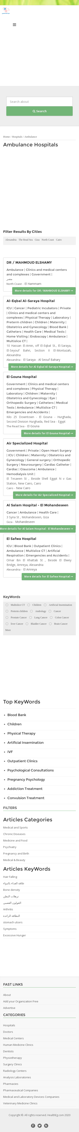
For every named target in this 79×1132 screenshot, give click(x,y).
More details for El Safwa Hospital (48, 576)
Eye (52, 398)
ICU (9, 308)
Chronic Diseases (14, 834)
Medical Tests (54, 331)
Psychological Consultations (30, 770)
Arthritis (8, 909)
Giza (37, 239)
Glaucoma (27, 469)
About (7, 995)
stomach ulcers (13, 922)
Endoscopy (38, 336)
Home (6, 136)
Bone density (11, 890)
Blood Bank (58, 327)
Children (41, 322)
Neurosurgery (31, 464)
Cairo (59, 239)
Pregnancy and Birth (16, 853)
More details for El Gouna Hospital (48, 433)
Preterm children (19, 322)
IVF (10, 752)
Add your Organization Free (20, 1001)
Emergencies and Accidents (27, 412)
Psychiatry (9, 847)
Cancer (19, 308)
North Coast (48, 239)
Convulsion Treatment (25, 798)
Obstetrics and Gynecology (27, 327)
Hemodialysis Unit (20, 474)
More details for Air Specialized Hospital (44, 495)
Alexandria (10, 239)
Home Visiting (17, 336)
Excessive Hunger (14, 935)
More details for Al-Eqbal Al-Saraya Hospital (42, 367)
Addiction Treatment (25, 789)
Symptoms (10, 929)
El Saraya (29, 360)
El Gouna (33, 426)
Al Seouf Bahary (49, 360)
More (8, 630)
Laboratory (61, 317)
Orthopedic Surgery (21, 403)
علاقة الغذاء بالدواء (13, 883)
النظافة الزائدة (11, 916)
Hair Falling (10, 877)
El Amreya (30, 569)
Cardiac (12, 469)
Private (65, 308)
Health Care (33, 331)
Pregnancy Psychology (26, 780)
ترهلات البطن (11, 896)
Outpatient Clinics (47, 546)
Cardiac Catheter (57, 464)
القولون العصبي (12, 903)
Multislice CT (16, 341)
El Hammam (32, 284)
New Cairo (23, 488)
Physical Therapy (37, 317)
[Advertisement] (39, 46)
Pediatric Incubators (42, 308)
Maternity (57, 322)
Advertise (9, 1008)
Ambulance (30, 136)
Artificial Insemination (25, 743)
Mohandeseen (25, 522)
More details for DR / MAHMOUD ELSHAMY (44, 290)
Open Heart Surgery (56, 450)
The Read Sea (26, 239)
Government (41, 274)
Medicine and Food (15, 840)
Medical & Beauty (14, 860)
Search (40, 111)
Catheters (14, 331)
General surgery (39, 460)
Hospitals (17, 136)
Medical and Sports (15, 827)
